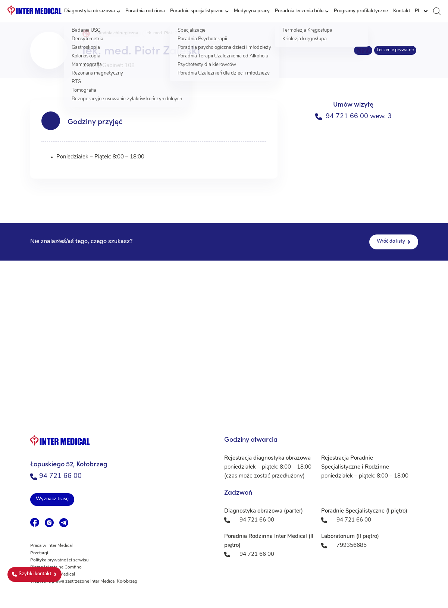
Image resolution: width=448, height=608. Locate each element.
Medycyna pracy (252, 11)
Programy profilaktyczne (361, 11)
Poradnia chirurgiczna (116, 33)
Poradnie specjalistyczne (196, 11)
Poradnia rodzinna (145, 11)
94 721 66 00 (56, 476)
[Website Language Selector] (421, 11)
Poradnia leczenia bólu (299, 11)
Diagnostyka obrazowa (89, 11)
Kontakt (401, 11)
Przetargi (39, 553)
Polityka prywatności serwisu (59, 560)
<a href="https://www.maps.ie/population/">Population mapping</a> (224, 335)
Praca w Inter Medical (51, 546)
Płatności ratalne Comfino (56, 567)
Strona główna (86, 33)
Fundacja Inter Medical (52, 574)
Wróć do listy (391, 241)
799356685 (351, 545)
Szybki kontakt (31, 574)
